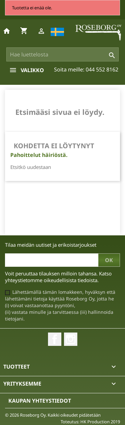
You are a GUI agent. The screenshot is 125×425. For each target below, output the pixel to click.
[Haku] (62, 54)
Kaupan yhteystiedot (39, 400)
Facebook (54, 339)
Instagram (70, 339)
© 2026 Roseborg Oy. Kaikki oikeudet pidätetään (53, 415)
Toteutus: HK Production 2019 (90, 422)
